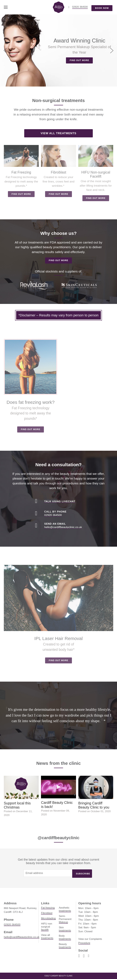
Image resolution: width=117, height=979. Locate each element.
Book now (102, 8)
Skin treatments (65, 929)
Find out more (79, 60)
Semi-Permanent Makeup (65, 919)
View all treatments (58, 133)
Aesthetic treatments (65, 909)
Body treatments (65, 937)
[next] (111, 50)
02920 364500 (12, 924)
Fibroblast (46, 913)
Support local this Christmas (17, 805)
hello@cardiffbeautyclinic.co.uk (21, 937)
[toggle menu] (6, 7)
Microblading (48, 918)
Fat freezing (48, 907)
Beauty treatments (65, 946)
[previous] (5, 50)
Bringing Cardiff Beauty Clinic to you (93, 805)
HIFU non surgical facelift (46, 926)
